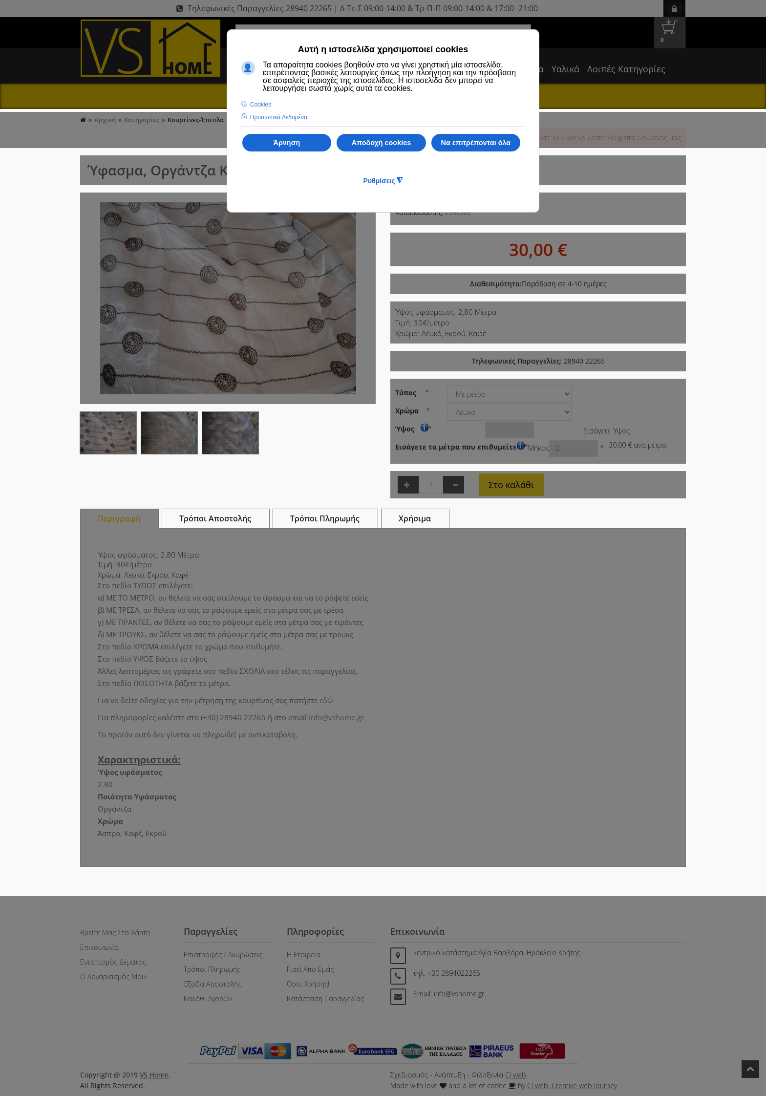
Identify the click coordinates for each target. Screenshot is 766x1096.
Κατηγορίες (141, 119)
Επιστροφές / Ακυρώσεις (223, 954)
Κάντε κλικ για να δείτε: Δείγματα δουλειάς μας (606, 137)
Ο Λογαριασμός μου (113, 976)
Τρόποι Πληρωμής (212, 969)
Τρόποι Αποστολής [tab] (215, 518)
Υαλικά (565, 69)
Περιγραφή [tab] (119, 518)
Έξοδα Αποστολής (212, 984)
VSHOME (458, 212)
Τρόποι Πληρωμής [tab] (325, 518)
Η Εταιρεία (303, 954)
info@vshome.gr (336, 717)
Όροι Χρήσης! (308, 984)
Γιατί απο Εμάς (310, 969)
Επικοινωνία (99, 947)
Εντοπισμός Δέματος (113, 962)
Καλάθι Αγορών (208, 998)
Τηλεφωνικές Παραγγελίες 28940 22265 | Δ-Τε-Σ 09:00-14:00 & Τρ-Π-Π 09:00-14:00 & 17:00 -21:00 (363, 8)
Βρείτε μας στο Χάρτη (115, 932)
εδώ (326, 700)
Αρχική (105, 119)
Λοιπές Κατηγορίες (626, 69)
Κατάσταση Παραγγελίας (325, 998)
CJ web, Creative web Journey (572, 1085)
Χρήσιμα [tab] (415, 518)
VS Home (154, 1074)
